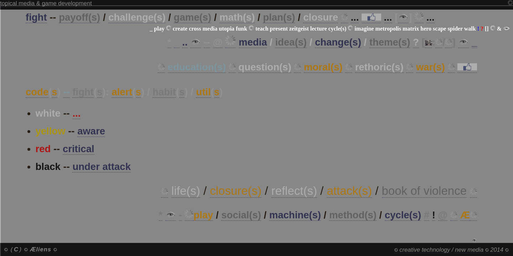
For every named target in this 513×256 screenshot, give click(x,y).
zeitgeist (299, 29)
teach (261, 29)
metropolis (388, 29)
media (210, 29)
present (278, 29)
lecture (318, 29)
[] (487, 29)
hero (425, 29)
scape (439, 29)
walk (470, 29)
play (159, 29)
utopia (226, 29)
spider (454, 29)
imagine (364, 29)
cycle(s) (337, 29)
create (180, 29)
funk (241, 29)
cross (195, 29)
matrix (411, 29)
